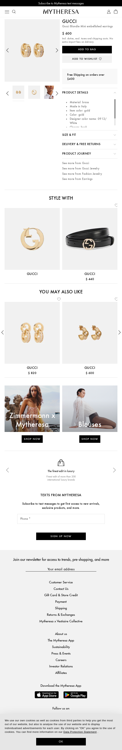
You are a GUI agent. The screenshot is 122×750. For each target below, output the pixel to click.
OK (61, 741)
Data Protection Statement (80, 731)
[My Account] (108, 11)
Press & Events (61, 653)
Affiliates (61, 672)
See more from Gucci (75, 163)
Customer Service (61, 582)
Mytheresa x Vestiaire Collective (60, 621)
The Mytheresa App (61, 640)
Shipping (61, 608)
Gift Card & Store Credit (61, 595)
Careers (61, 659)
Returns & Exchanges (61, 614)
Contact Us (61, 588)
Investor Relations (61, 666)
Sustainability (61, 646)
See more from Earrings (77, 179)
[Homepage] (61, 11)
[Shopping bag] (115, 11)
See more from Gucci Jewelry (81, 168)
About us (61, 633)
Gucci (69, 21)
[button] (8, 50)
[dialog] (61, 732)
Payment (61, 601)
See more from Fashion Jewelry (82, 173)
